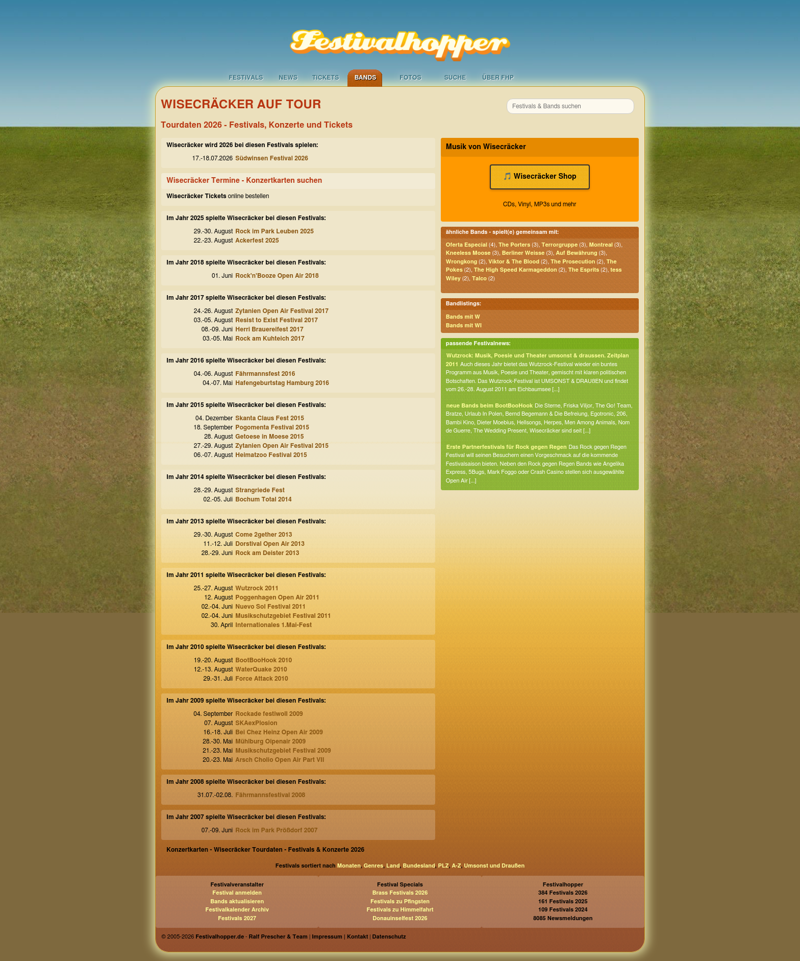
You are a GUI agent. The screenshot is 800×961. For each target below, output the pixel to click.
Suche (455, 78)
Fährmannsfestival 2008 (270, 795)
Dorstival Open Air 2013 (270, 544)
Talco (479, 278)
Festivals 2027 (237, 918)
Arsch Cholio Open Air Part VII (279, 760)
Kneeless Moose (468, 253)
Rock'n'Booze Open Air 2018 (276, 276)
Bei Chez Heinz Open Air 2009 (279, 732)
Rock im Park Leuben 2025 (274, 231)
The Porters (514, 245)
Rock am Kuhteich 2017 (269, 338)
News (288, 78)
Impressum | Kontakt (340, 937)
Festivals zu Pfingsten (400, 901)
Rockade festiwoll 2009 (269, 714)
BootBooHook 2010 (263, 660)
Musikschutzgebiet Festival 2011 (283, 616)
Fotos (410, 78)
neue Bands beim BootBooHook (489, 406)
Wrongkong (462, 262)
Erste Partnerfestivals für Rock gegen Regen (506, 447)
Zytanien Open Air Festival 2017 (282, 311)
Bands (366, 78)
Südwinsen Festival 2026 (271, 158)
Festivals (246, 78)
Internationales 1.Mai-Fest (273, 625)
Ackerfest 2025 (257, 240)
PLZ (443, 866)
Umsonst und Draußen (494, 866)
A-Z (456, 866)
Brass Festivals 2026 (400, 893)
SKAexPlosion (256, 723)
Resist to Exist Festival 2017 (276, 320)
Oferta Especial (466, 245)
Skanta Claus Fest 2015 (269, 418)
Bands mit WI (464, 325)
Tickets (325, 78)
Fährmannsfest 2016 (265, 374)
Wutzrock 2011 (257, 588)
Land (393, 866)
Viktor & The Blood (513, 262)
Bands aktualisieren (237, 901)
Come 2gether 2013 (263, 535)
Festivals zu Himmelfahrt (399, 909)
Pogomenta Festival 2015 (272, 427)
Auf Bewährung (576, 253)
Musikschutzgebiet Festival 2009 (283, 751)
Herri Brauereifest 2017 (269, 329)
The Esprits (583, 270)
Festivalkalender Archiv (236, 909)
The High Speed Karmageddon (515, 270)
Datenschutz (389, 937)
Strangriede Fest (260, 490)
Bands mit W (463, 317)
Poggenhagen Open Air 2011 (277, 597)
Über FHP (498, 78)
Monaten (349, 866)
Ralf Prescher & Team (278, 937)
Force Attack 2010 (261, 679)
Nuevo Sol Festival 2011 (270, 607)
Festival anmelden (237, 893)
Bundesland (419, 866)
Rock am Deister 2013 (267, 553)
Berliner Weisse (523, 253)
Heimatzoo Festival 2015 (271, 455)
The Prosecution (573, 262)
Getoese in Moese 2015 (269, 437)
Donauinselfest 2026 (399, 918)
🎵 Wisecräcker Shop (540, 176)
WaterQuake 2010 (261, 669)
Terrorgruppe (559, 245)
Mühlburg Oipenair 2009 (270, 741)
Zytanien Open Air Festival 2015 (282, 446)
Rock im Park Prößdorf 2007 (276, 830)
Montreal (601, 245)
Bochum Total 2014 (263, 499)
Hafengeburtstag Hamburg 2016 (282, 383)
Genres (373, 866)
